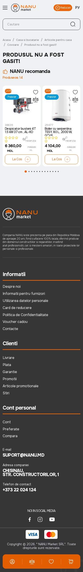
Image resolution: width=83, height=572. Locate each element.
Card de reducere (17, 307)
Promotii (10, 379)
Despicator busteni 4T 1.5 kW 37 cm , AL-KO (20, 130)
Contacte (10, 328)
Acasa (7, 40)
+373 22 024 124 (19, 490)
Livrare (8, 357)
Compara (10, 436)
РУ (77, 8)
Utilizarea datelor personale (25, 300)
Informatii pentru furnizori (24, 293)
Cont (7, 422)
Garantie (10, 372)
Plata (7, 364)
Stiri (6, 393)
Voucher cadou (15, 321)
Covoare (13, 45)
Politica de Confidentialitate (25, 315)
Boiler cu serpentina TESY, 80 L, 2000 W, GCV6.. (58, 131)
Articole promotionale (21, 386)
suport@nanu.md (23, 455)
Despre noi (12, 286)
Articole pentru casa (58, 40)
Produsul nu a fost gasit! (40, 45)
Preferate (11, 429)
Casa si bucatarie (27, 40)
